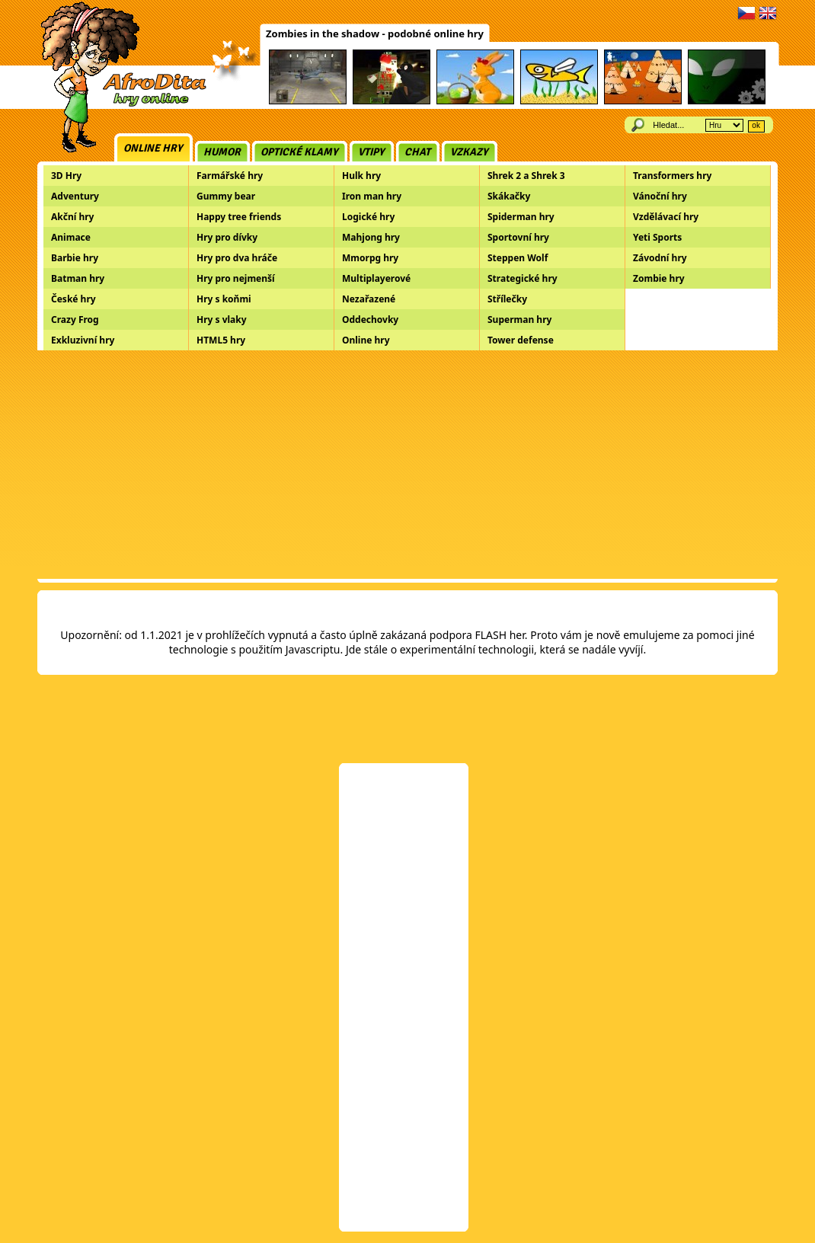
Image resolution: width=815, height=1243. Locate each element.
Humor (222, 151)
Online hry (153, 148)
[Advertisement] (407, 464)
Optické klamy (299, 151)
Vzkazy (469, 151)
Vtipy (371, 151)
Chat (417, 151)
